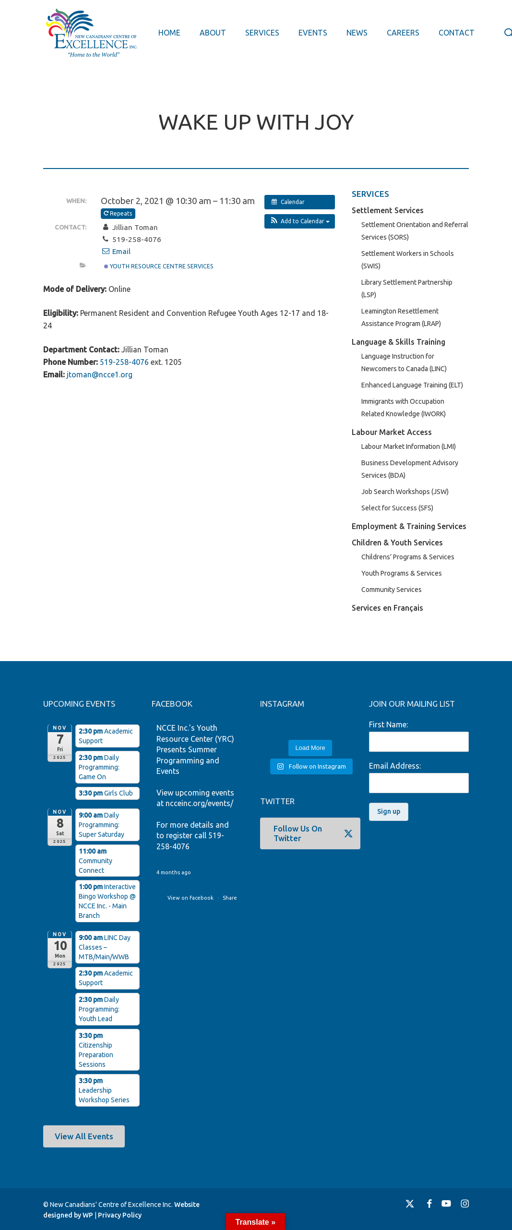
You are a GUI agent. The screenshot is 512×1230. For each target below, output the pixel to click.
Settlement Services (388, 210)
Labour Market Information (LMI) (408, 446)
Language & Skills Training (398, 342)
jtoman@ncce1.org (99, 374)
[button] (299, 221)
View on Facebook (191, 898)
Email (116, 251)
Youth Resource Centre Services (159, 266)
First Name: (388, 724)
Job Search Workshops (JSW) (405, 491)
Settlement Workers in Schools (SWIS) (407, 260)
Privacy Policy (120, 1215)
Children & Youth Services (397, 542)
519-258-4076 (124, 362)
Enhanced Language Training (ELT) (412, 385)
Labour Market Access (392, 432)
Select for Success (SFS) (397, 508)
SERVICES (370, 193)
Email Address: (395, 765)
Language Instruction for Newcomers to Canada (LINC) (404, 362)
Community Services (391, 589)
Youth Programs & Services (401, 573)
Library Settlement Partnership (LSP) (406, 288)
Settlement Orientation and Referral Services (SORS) (414, 231)
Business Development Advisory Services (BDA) (409, 469)
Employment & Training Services (409, 526)
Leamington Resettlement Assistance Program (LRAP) (401, 317)
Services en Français (387, 607)
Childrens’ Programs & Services (407, 557)
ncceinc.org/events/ (199, 803)
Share (230, 898)
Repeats (118, 213)
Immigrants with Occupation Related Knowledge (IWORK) (403, 408)
